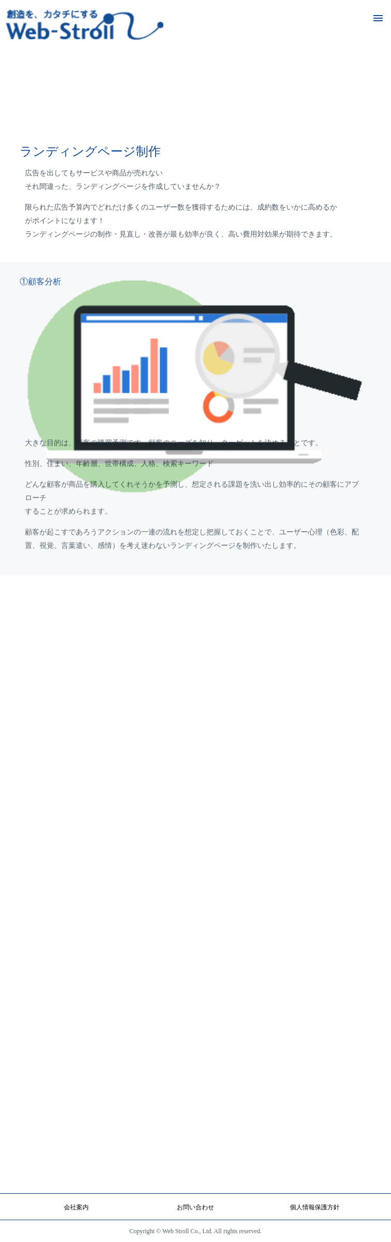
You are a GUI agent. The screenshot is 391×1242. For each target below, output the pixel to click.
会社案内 (76, 1207)
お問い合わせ (195, 1207)
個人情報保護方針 (315, 1207)
